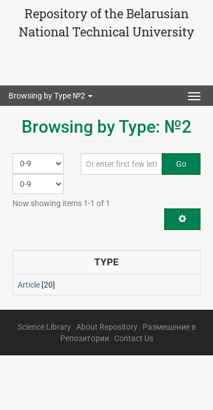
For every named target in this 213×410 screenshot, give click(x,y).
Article (29, 284)
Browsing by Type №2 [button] (51, 95)
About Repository (106, 326)
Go (181, 164)
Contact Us (133, 338)
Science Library (44, 326)
